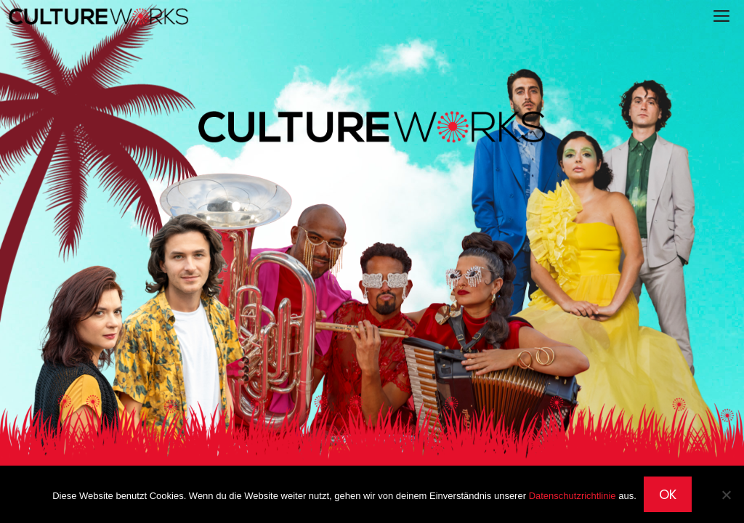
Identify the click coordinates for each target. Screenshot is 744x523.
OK (667, 494)
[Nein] (726, 494)
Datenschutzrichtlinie (572, 495)
